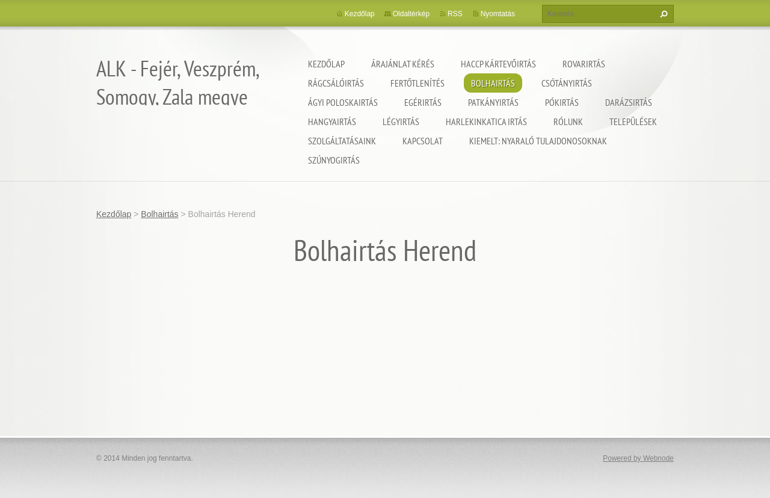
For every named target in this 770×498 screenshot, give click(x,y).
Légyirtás (401, 121)
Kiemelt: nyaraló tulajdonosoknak (538, 141)
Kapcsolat (422, 141)
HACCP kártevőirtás (498, 64)
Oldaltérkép (411, 14)
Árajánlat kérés (402, 64)
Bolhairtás (493, 83)
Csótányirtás (566, 83)
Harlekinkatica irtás (486, 121)
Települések (633, 121)
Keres (662, 14)
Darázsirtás (628, 102)
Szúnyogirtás (334, 160)
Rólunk (568, 121)
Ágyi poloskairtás (343, 102)
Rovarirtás (583, 64)
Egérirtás (423, 102)
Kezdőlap (326, 64)
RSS (455, 14)
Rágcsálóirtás (336, 83)
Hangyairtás (332, 121)
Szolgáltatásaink (342, 141)
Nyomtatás (498, 14)
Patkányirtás (493, 102)
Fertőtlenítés (417, 83)
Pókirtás (562, 102)
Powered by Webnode (638, 458)
